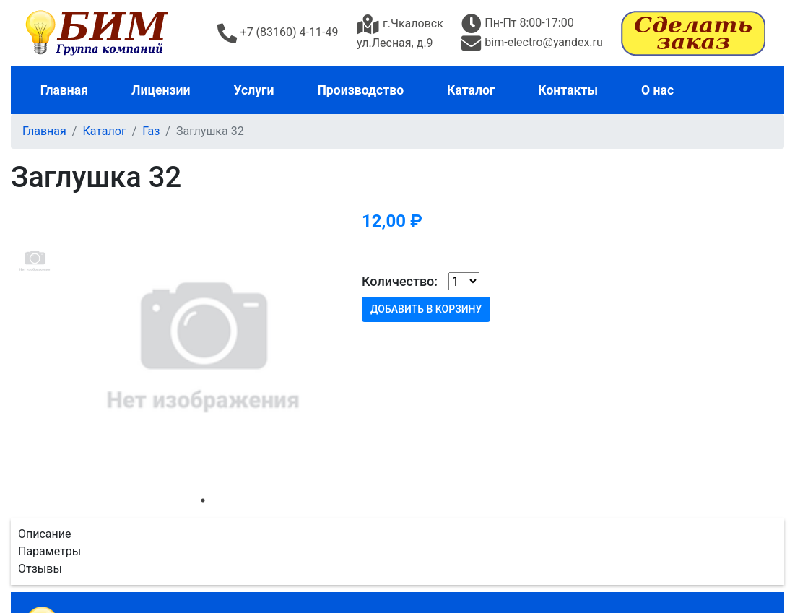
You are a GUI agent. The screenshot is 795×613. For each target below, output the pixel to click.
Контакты (568, 90)
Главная (64, 90)
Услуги (254, 90)
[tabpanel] (202, 345)
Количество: (400, 281)
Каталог (471, 90)
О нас (657, 90)
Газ (151, 131)
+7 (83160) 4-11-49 (278, 32)
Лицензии (161, 90)
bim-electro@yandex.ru (531, 42)
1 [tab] (203, 500)
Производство (360, 90)
